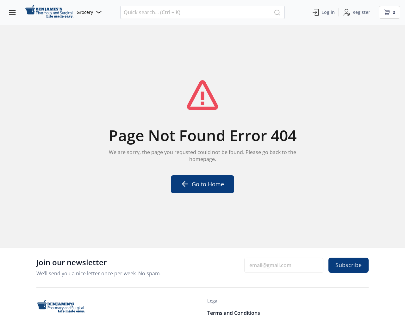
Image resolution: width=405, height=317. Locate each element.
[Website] (63, 12)
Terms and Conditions (233, 312)
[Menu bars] (12, 12)
